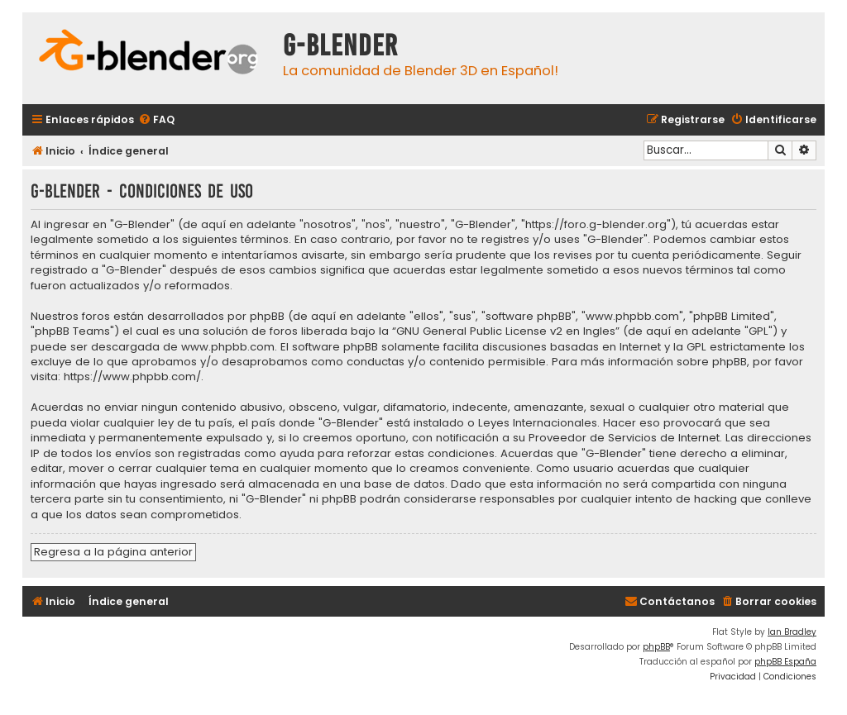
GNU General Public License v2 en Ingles (505, 331)
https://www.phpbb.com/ (132, 376)
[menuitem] (156, 120)
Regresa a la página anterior (113, 552)
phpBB (656, 647)
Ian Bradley (792, 632)
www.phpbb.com (228, 347)
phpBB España (785, 661)
